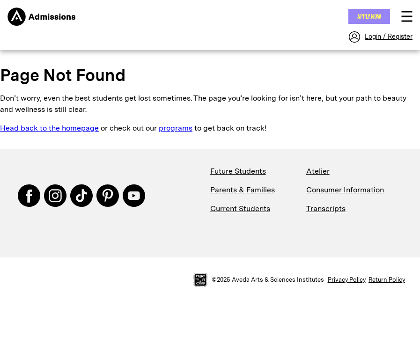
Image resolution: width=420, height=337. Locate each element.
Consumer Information (345, 189)
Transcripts (326, 208)
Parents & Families (242, 189)
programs (175, 128)
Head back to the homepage (49, 128)
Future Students (238, 171)
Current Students (240, 208)
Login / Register (389, 36)
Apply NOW (369, 16)
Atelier (318, 171)
